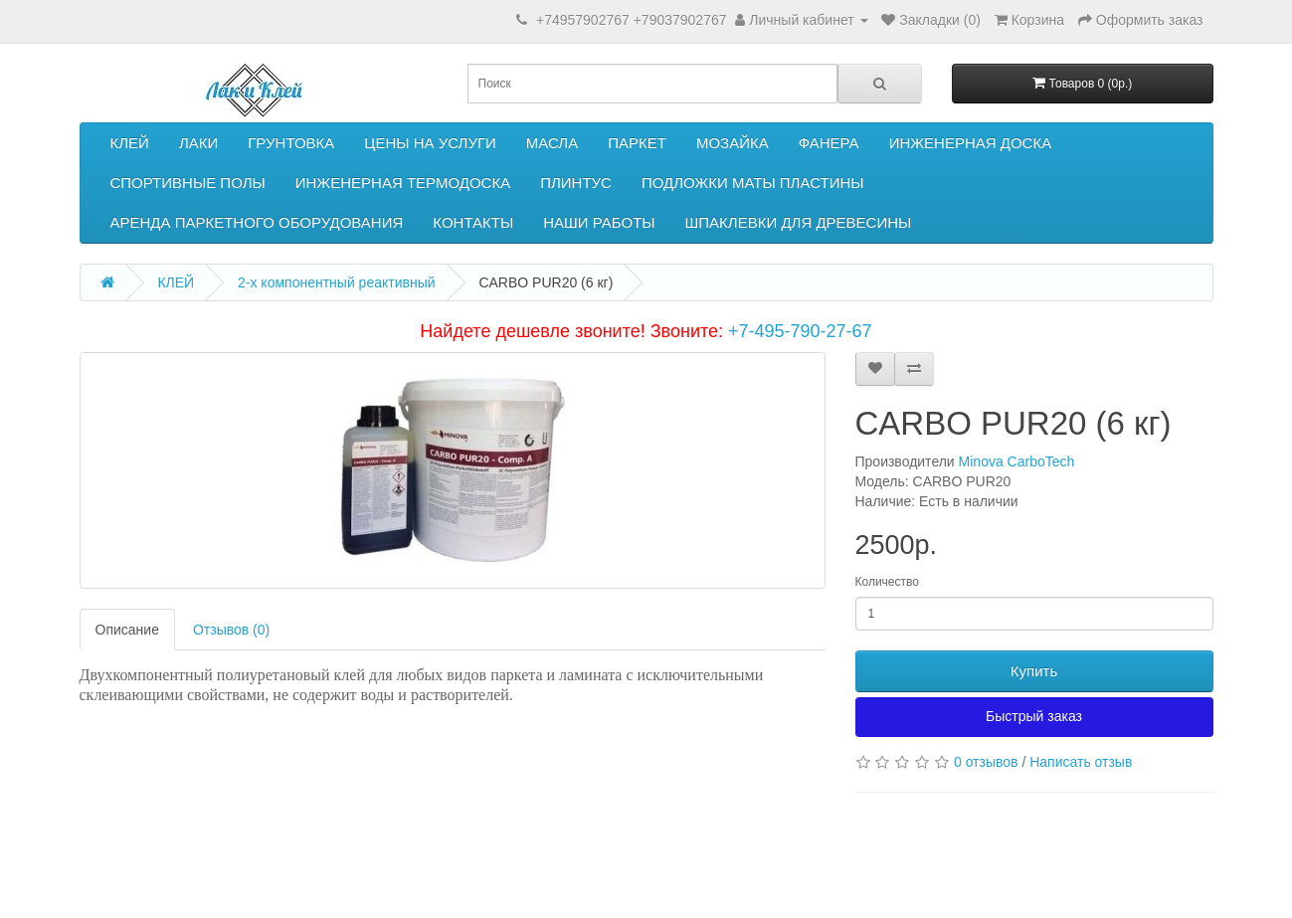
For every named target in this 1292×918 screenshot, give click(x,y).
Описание (127, 630)
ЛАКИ (198, 142)
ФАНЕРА (829, 142)
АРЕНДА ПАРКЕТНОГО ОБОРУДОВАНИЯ (257, 222)
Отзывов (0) (231, 630)
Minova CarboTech (1017, 461)
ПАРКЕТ (637, 142)
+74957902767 (583, 20)
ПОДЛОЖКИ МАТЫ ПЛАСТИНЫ (753, 182)
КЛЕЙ (129, 142)
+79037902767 (680, 20)
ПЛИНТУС (576, 182)
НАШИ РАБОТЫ (598, 222)
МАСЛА (552, 142)
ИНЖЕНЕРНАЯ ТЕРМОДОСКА (402, 182)
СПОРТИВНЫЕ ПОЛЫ (188, 182)
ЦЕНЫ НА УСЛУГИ (430, 142)
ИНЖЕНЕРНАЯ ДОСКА (970, 142)
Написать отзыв (1080, 762)
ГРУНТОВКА (291, 142)
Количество (887, 582)
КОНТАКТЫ (473, 222)
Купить (1034, 670)
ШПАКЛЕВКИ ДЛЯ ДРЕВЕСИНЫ (798, 222)
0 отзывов (986, 762)
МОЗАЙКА (732, 142)
